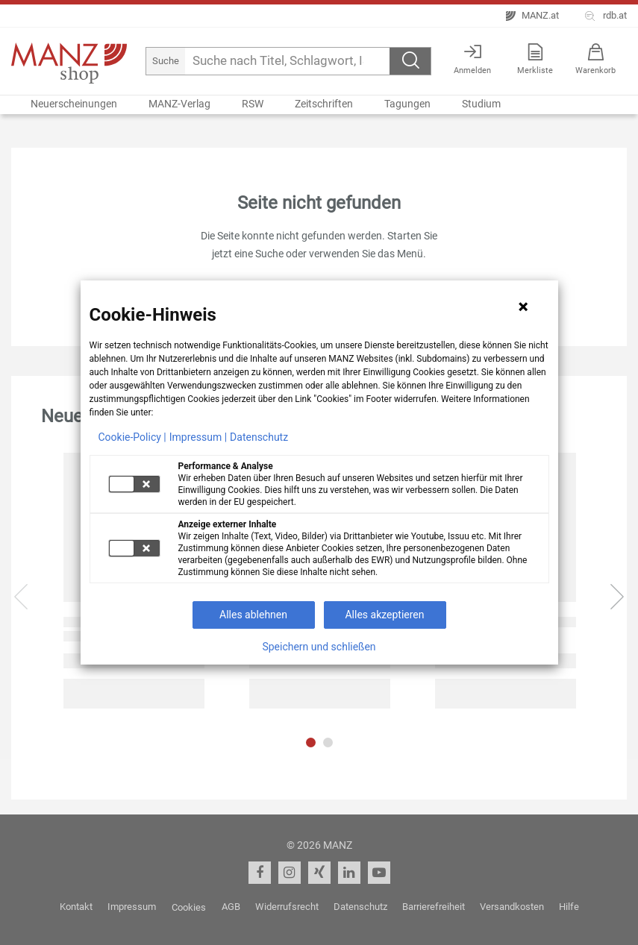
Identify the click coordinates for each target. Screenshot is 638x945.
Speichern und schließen (318, 647)
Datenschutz (259, 437)
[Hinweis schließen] (523, 306)
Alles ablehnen (253, 615)
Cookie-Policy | (132, 437)
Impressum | (198, 437)
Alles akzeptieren (384, 615)
